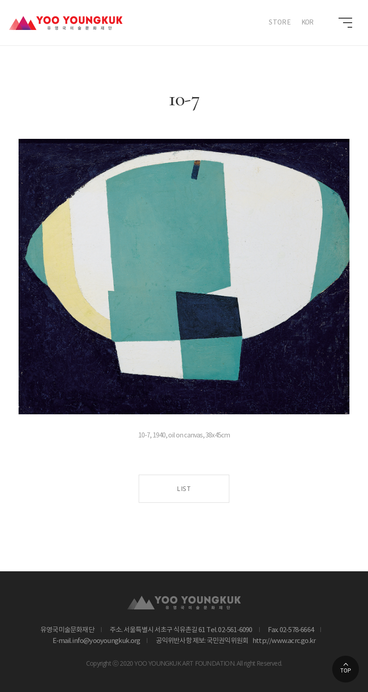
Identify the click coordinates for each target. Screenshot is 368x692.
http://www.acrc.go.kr (282, 641)
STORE (280, 22)
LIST (184, 488)
